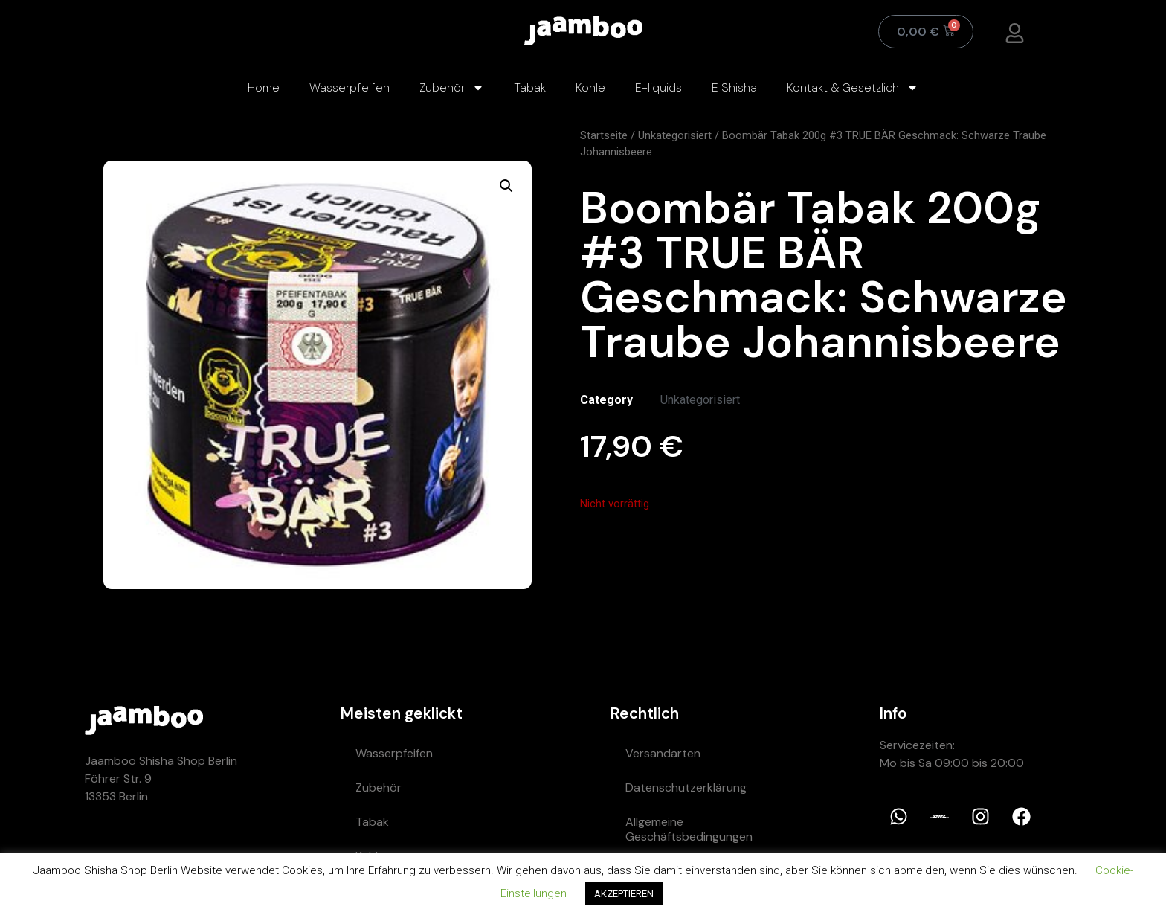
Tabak (530, 87)
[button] (506, 186)
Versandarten (662, 753)
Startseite (604, 135)
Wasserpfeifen (349, 87)
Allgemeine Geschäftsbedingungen (689, 829)
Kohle (590, 87)
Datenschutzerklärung (686, 787)
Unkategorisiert (675, 135)
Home (264, 87)
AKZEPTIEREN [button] (624, 893)
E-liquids (658, 87)
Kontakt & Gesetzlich (852, 87)
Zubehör (451, 87)
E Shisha (734, 87)
